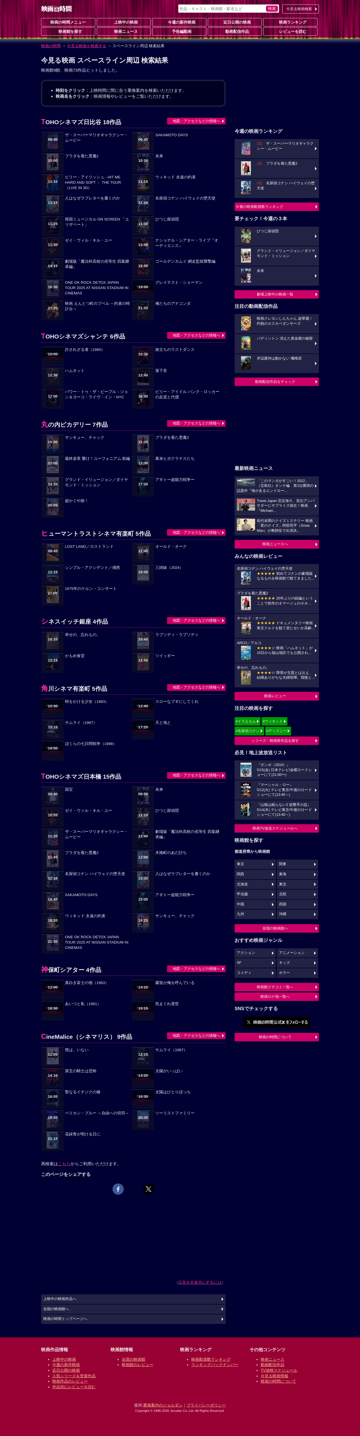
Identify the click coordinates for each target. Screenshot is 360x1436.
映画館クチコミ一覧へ (275, 987)
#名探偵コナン (248, 731)
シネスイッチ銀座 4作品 (74, 621)
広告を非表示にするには (200, 1282)
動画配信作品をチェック (275, 382)
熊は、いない (77, 1050)
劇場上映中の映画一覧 (275, 294)
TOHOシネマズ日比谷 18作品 (81, 122)
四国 (282, 904)
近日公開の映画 (235, 21)
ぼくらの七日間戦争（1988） (91, 744)
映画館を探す (68, 31)
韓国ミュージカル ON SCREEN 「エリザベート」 (97, 222)
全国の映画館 (133, 1359)
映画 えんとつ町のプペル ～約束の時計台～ (97, 306)
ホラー (284, 973)
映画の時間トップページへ (65, 1319)
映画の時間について (275, 1037)
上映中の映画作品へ (59, 1299)
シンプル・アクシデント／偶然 (92, 567)
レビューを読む (290, 31)
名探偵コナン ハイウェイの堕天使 (185, 198)
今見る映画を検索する (86, 46)
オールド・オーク (171, 546)
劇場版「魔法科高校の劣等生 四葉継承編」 (97, 264)
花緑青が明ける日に (82, 1134)
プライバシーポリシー (206, 1405)
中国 (240, 904)
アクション (246, 953)
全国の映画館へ (275, 928)
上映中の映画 (124, 21)
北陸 (282, 894)
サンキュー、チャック (84, 437)
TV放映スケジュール (279, 1370)
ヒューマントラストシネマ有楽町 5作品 (96, 533)
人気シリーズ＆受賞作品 (74, 1376)
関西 (240, 874)
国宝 (69, 789)
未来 (159, 156)
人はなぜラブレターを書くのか (92, 198)
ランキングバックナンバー (214, 1364)
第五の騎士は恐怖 (80, 1071)
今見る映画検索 (299, 9)
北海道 (242, 884)
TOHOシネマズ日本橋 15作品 (81, 776)
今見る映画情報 (274, 1376)
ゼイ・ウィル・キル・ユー (88, 240)
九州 (240, 914)
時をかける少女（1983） (87, 701)
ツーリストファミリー (175, 1113)
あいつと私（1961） (83, 1004)
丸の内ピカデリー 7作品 (74, 424)
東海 (282, 874)
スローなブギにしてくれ (177, 701)
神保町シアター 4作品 (71, 970)
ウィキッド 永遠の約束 (175, 177)
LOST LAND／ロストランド (89, 546)
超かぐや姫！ (77, 501)
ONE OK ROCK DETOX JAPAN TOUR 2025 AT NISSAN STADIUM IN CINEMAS (97, 287)
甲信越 (242, 894)
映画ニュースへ (275, 544)
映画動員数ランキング (211, 1359)
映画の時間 (51, 46)
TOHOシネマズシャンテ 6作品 (83, 336)
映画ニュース (124, 31)
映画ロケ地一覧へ (275, 996)
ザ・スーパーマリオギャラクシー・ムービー (96, 137)
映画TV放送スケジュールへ (275, 828)
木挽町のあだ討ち (171, 853)
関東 (282, 864)
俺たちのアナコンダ (173, 303)
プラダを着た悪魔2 (82, 156)
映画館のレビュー (137, 1364)
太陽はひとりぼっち (173, 1092)
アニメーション (292, 953)
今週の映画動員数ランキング (259, 207)
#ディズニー (276, 731)
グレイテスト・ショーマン (178, 282)
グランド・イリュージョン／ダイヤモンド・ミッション (96, 482)
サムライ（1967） (81, 723)
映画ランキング (290, 21)
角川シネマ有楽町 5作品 (74, 688)
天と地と (163, 723)
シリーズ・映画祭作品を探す (275, 741)
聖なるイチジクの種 (82, 1092)
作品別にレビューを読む (74, 1387)
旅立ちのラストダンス (175, 349)
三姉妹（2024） (169, 567)
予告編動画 (179, 31)
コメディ (244, 973)
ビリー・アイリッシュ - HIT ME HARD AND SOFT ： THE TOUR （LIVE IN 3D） (93, 182)
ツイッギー (165, 656)
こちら (64, 1163)
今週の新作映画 (179, 21)
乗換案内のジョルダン (163, 1405)
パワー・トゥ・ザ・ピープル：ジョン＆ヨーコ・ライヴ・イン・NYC (96, 394)
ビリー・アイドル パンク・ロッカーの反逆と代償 (187, 394)
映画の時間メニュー (68, 22)
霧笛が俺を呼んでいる (175, 983)
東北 (282, 884)
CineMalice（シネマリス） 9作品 (86, 1036)
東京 (240, 864)
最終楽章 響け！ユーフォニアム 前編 (97, 458)
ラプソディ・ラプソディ (177, 635)
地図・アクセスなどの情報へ (196, 121)
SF (239, 963)
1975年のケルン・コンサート (91, 589)
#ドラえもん (246, 721)
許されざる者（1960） (85, 349)
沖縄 (282, 914)
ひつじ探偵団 (167, 219)
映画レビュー (275, 696)
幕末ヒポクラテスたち (175, 458)
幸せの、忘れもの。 (82, 635)
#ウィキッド (273, 721)
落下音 (161, 371)
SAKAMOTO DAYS (171, 135)
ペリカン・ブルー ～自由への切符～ (97, 1113)
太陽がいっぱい (169, 1071)
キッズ (284, 963)
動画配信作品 (235, 31)
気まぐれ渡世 (167, 1004)
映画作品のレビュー (70, 1381)
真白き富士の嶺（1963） (87, 983)
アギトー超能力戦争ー (175, 480)
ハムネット (75, 371)
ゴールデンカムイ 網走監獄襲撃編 (185, 261)
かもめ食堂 (75, 656)
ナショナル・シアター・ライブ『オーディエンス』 (186, 243)
